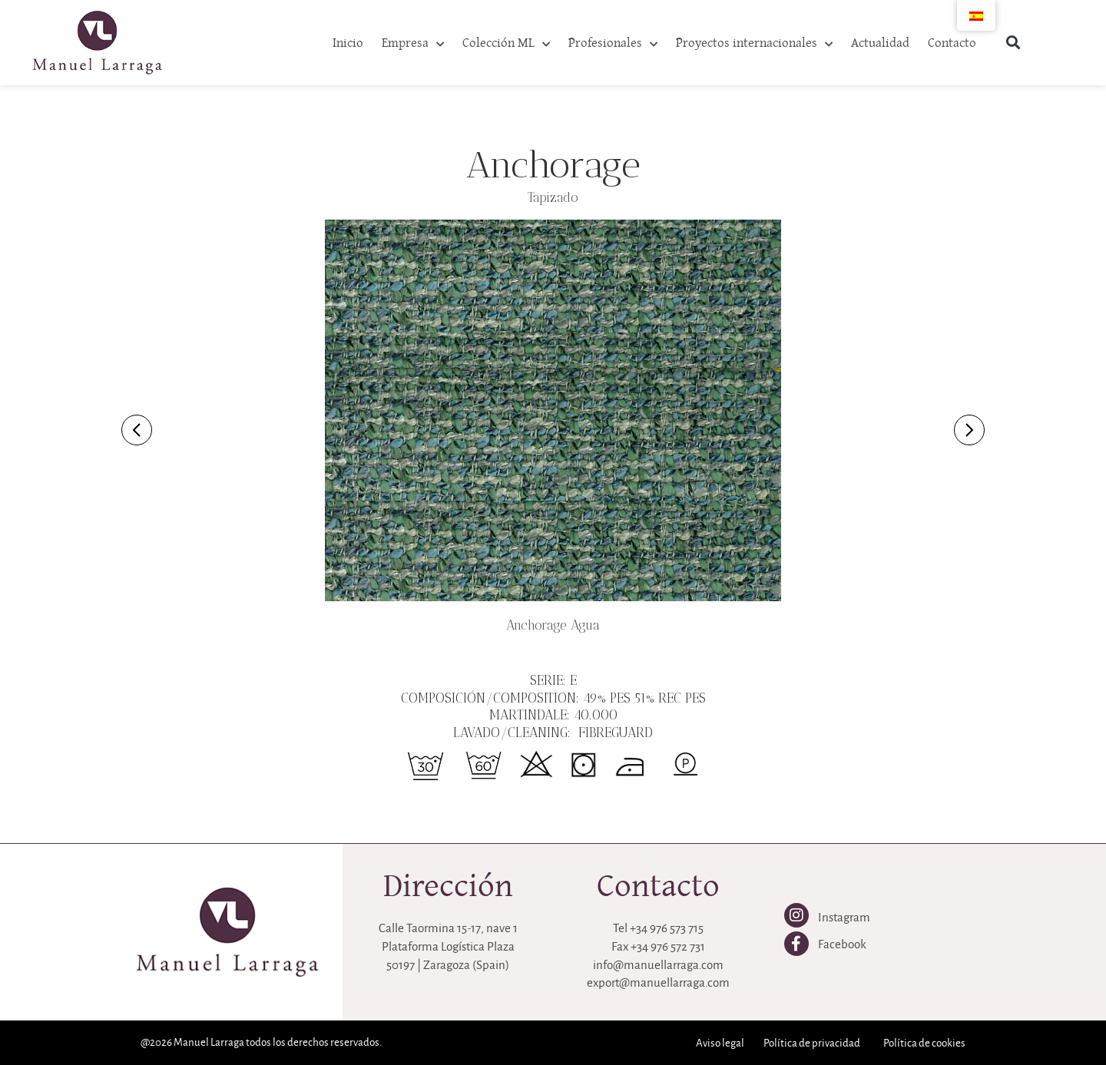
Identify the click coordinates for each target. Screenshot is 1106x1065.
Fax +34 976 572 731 (658, 946)
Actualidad (880, 41)
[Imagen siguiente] (969, 430)
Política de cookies (924, 1043)
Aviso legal (720, 1043)
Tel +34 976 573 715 (658, 927)
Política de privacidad (811, 1043)
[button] (1013, 42)
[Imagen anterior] (136, 430)
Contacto (952, 41)
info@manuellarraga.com (658, 964)
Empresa (413, 44)
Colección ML (506, 44)
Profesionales (612, 44)
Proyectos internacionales (754, 44)
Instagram (844, 917)
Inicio (348, 41)
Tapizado (553, 197)
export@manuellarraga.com (658, 982)
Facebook (842, 944)
